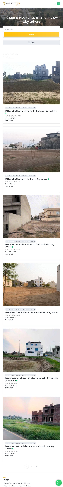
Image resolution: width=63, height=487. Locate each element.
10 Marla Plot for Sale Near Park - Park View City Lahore (30, 111)
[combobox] (11, 57)
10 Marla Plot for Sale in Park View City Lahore (26, 179)
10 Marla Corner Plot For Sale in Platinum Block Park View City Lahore (31, 379)
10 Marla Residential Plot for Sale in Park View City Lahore (31, 312)
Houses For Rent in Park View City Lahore (17, 483)
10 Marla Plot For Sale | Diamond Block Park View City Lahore (29, 447)
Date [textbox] (10, 57)
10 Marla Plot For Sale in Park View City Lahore (20, 107)
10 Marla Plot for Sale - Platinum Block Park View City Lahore (29, 245)
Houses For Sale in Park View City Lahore (17, 486)
